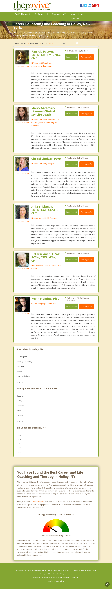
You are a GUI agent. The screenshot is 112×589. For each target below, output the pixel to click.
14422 (19, 452)
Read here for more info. (56, 581)
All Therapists (22, 357)
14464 (19, 443)
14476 (19, 439)
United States (20, 43)
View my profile (86, 57)
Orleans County (38, 501)
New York (34, 43)
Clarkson (20, 415)
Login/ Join (75, 18)
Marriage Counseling (24, 361)
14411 (19, 448)
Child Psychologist (23, 376)
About (81, 14)
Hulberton (20, 396)
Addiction (20, 366)
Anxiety (19, 371)
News (72, 14)
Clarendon (20, 406)
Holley (44, 43)
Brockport (20, 410)
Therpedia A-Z (59, 14)
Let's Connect (71, 57)
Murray (19, 401)
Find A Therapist (23, 14)
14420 (19, 435)
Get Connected (42, 14)
